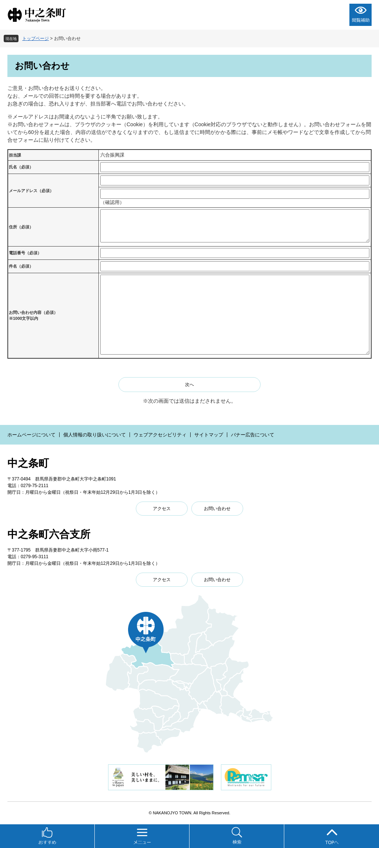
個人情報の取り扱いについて (94, 434)
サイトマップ (208, 434)
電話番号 (25, 253)
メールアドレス (31, 190)
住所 (21, 227)
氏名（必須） (21, 167)
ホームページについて (31, 434)
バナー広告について (252, 434)
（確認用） (112, 202)
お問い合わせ (217, 508)
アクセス (162, 508)
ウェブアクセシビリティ (160, 434)
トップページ (35, 38)
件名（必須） (21, 266)
